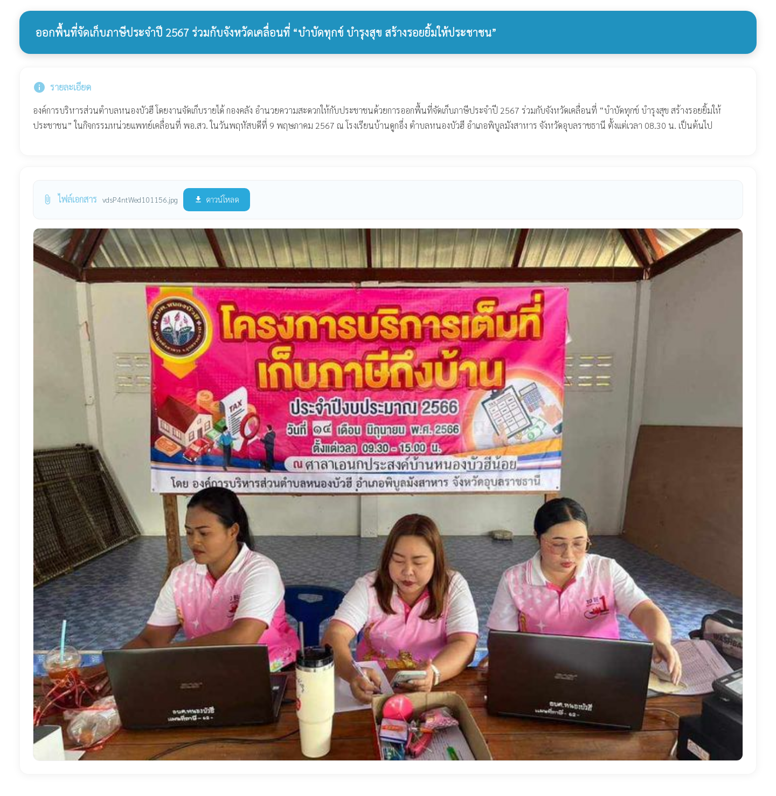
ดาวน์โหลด (216, 199)
